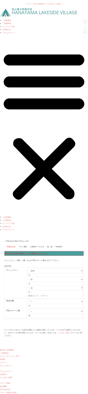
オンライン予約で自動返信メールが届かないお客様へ (44, 4)
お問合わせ (6, 29)
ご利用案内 (6, 20)
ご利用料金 (6, 23)
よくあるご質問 (63, 333)
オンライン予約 (8, 26)
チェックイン (12, 270)
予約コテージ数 (13, 310)
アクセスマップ (8, 32)
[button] (44, 125)
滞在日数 (10, 300)
